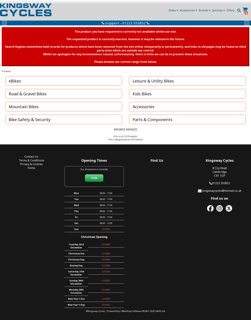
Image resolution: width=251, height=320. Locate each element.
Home (31, 168)
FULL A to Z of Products (125, 136)
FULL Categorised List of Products (125, 139)
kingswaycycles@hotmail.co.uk (221, 191)
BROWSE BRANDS (125, 129)
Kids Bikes (142, 94)
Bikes (173, 10)
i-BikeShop (126, 311)
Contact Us (31, 156)
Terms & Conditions (31, 160)
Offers (231, 10)
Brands (204, 10)
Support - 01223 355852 (125, 23)
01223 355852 (221, 183)
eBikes (15, 81)
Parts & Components (152, 119)
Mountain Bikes (24, 106)
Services (218, 10)
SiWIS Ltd (160, 311)
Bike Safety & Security (30, 119)
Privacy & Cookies (31, 164)
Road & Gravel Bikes (28, 94)
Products (6, 71)
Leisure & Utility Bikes (153, 81)
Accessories (188, 10)
